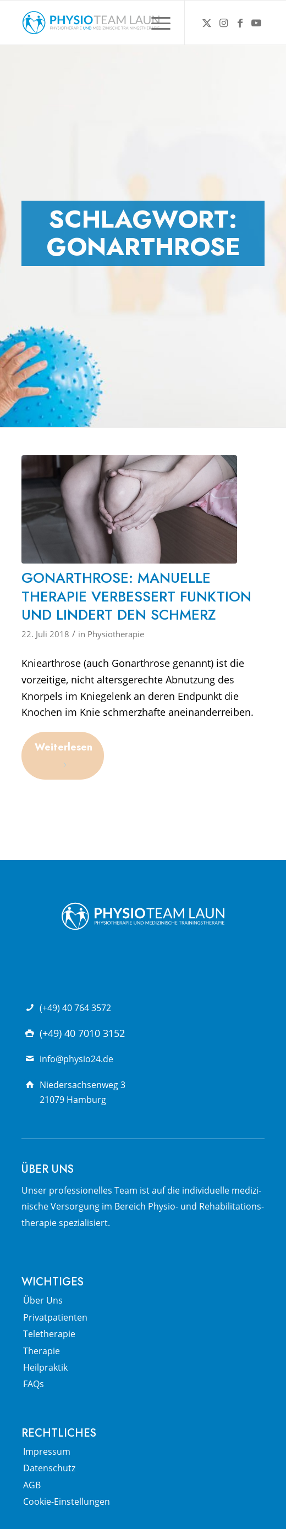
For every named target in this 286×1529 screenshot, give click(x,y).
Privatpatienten (55, 1317)
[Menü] (155, 23)
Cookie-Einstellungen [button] (66, 1501)
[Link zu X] (207, 22)
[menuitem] (155, 23)
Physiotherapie (115, 633)
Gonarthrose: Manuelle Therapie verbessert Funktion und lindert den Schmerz (136, 596)
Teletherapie (49, 1334)
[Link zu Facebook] (240, 22)
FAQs (33, 1384)
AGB (32, 1485)
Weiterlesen (63, 754)
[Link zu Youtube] (256, 22)
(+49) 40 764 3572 (75, 1008)
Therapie (41, 1351)
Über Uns (43, 1300)
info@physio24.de (76, 1059)
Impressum (46, 1451)
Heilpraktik (45, 1367)
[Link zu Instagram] (223, 22)
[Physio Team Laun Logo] (118, 23)
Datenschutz (49, 1468)
